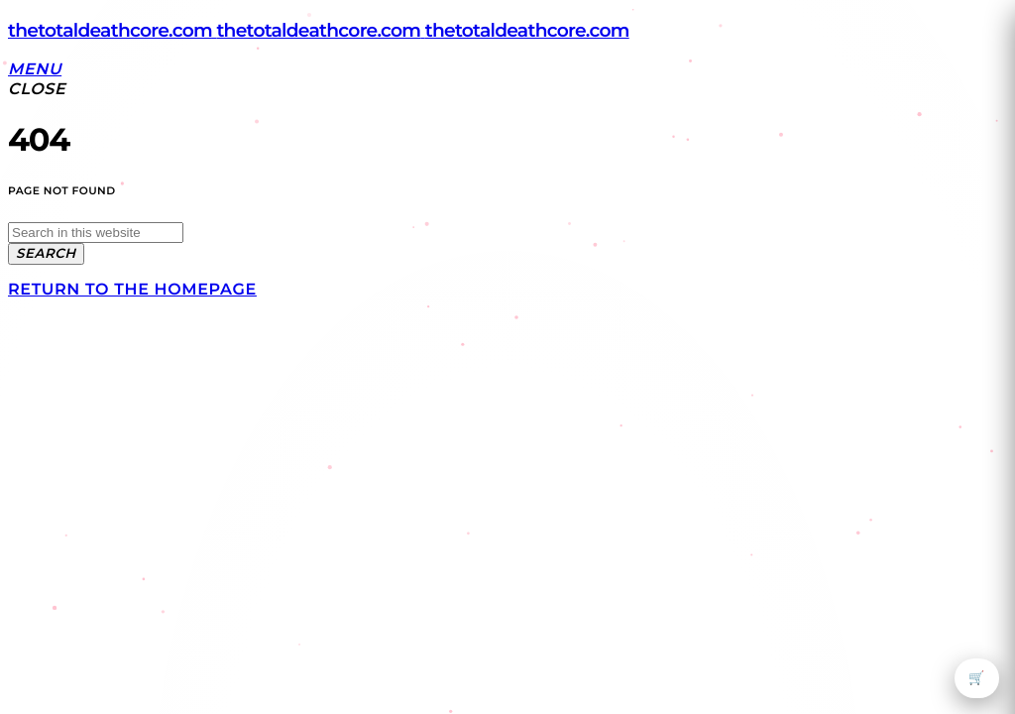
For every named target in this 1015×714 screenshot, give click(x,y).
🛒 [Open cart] (976, 678)
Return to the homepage (132, 290)
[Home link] (318, 30)
